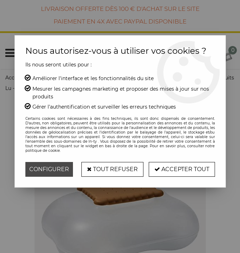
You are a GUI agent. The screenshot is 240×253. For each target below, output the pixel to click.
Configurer (49, 169)
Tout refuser (112, 169)
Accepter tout (181, 169)
